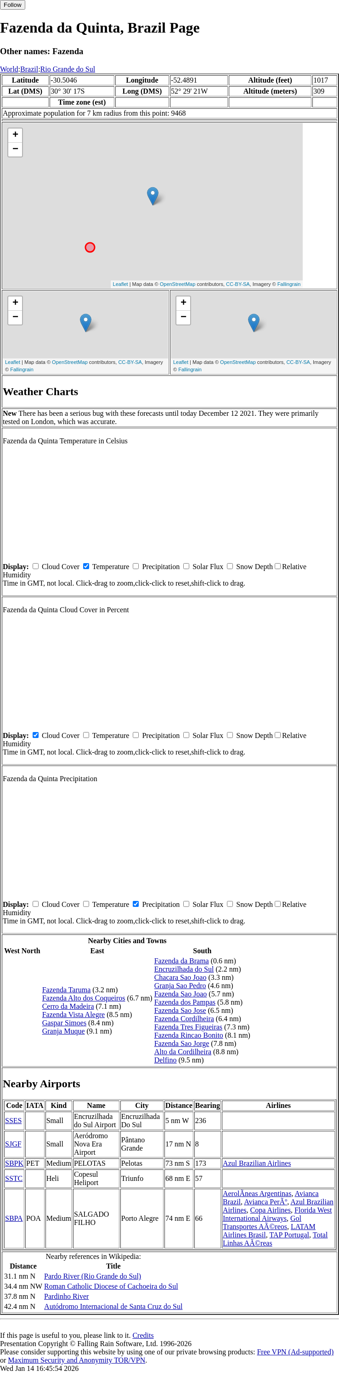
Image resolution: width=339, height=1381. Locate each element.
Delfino (165, 1060)
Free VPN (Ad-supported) (295, 1352)
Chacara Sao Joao (180, 977)
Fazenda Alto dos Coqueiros (83, 998)
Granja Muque (63, 1031)
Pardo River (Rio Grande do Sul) (92, 1276)
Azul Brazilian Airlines (257, 1163)
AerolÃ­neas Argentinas (257, 1193)
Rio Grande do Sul (68, 69)
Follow (13, 4)
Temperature (111, 566)
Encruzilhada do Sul (184, 969)
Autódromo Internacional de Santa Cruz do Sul (113, 1306)
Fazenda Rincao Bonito (188, 1035)
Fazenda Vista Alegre (73, 1014)
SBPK (14, 1163)
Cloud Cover (60, 566)
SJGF (13, 1144)
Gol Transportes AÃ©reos (262, 1222)
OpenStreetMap (178, 284)
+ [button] (15, 135)
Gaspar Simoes (64, 1023)
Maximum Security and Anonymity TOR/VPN (76, 1360)
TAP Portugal (289, 1235)
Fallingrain (289, 284)
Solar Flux (207, 566)
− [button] (15, 150)
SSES (13, 1120)
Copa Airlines (270, 1210)
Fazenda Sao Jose (180, 1010)
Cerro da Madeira (68, 1006)
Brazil (29, 69)
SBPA (14, 1218)
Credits (142, 1335)
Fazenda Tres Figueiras (188, 1027)
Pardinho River (66, 1296)
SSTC (14, 1178)
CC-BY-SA (238, 284)
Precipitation (161, 566)
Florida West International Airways (277, 1214)
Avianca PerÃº (265, 1202)
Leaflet (120, 284)
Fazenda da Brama (181, 961)
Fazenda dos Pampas (184, 1002)
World (9, 69)
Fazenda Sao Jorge (181, 1043)
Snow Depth (254, 566)
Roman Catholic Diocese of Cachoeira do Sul (111, 1286)
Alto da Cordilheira (182, 1052)
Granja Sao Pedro (180, 986)
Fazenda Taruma (66, 990)
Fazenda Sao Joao (180, 994)
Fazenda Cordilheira (184, 1019)
